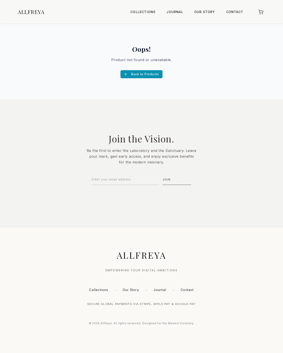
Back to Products (141, 74)
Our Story (204, 12)
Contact (234, 12)
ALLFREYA (31, 11)
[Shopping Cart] (260, 12)
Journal (174, 12)
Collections (142, 12)
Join (167, 179)
